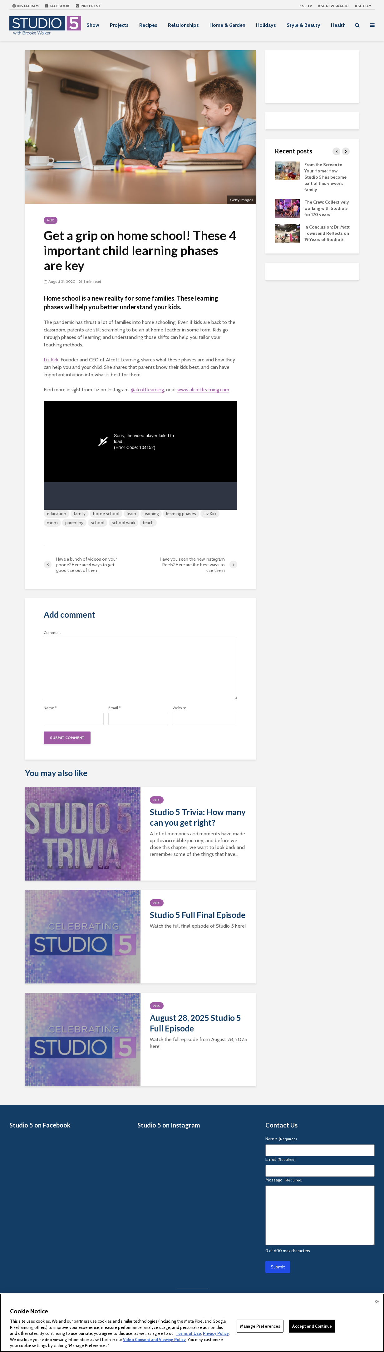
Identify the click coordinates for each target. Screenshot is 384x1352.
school (97, 522)
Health (338, 25)
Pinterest (88, 5)
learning (151, 513)
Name (50, 708)
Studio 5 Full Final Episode (197, 915)
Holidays (266, 25)
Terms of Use (188, 1333)
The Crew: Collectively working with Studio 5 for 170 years (326, 208)
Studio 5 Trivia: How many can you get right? (198, 817)
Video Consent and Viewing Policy (154, 1339)
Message (284, 1180)
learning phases (181, 513)
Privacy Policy (216, 1333)
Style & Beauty (303, 25)
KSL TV (305, 5)
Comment (52, 633)
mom (52, 522)
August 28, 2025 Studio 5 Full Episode (195, 1023)
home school (106, 513)
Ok (377, 1301)
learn (131, 513)
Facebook (57, 5)
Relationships (183, 25)
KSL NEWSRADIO (333, 5)
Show (92, 25)
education (56, 513)
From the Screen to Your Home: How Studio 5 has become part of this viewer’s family (325, 177)
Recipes (148, 25)
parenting (74, 522)
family (80, 513)
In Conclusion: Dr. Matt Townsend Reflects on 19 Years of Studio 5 (327, 233)
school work (123, 522)
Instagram (25, 5)
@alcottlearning (147, 390)
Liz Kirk (51, 360)
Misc (50, 220)
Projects (119, 25)
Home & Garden (227, 25)
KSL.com (363, 5)
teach (148, 522)
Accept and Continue (312, 1325)
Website (179, 708)
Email (114, 708)
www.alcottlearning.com (203, 390)
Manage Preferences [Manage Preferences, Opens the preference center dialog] (260, 1325)
